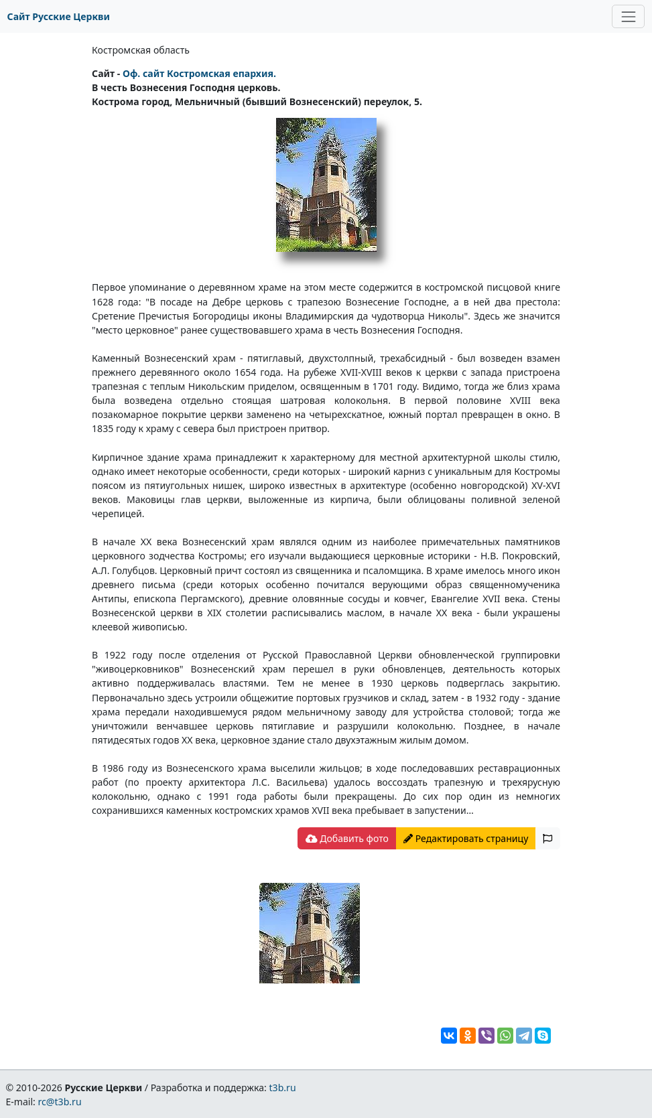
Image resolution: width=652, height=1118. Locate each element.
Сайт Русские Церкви (58, 16)
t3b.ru (282, 1087)
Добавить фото (347, 838)
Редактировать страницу (465, 838)
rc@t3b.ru (60, 1101)
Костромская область (141, 50)
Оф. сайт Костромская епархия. (199, 73)
